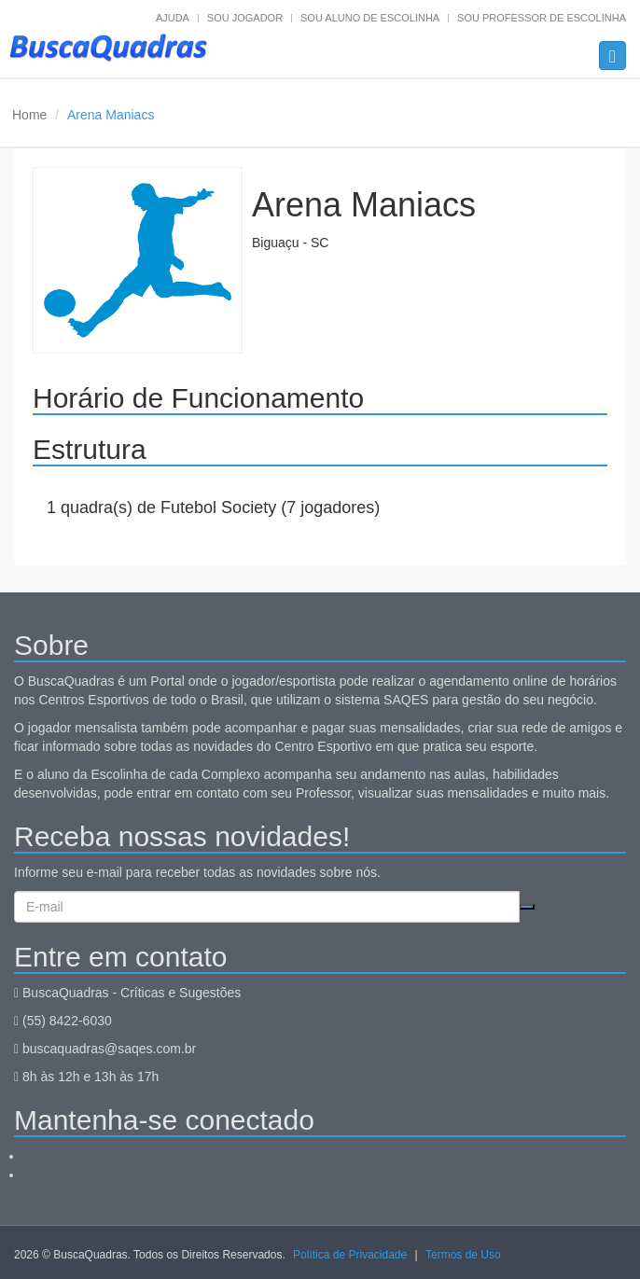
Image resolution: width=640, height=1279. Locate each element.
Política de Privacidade (350, 1254)
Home (29, 114)
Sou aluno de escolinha (369, 17)
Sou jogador (245, 17)
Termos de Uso (463, 1254)
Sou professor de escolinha (541, 17)
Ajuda (172, 17)
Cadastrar (527, 907)
